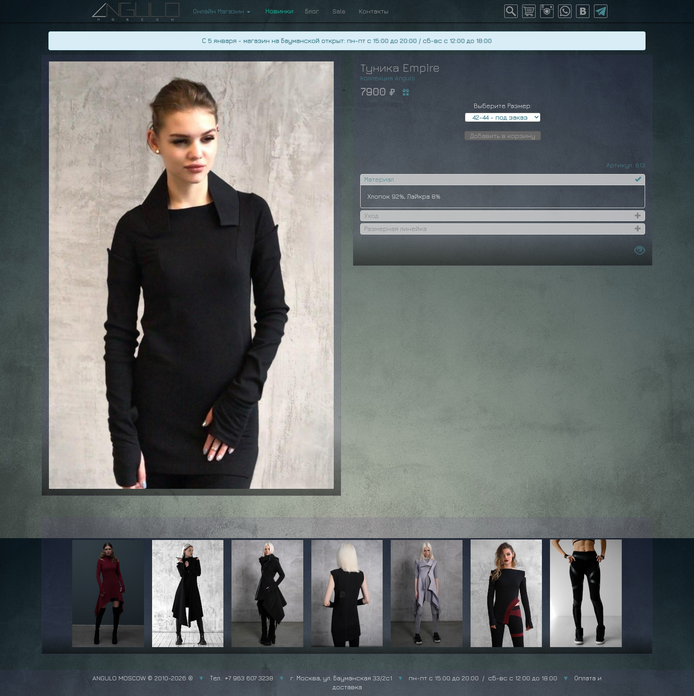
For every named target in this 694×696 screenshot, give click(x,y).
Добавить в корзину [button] (502, 135)
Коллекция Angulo (387, 78)
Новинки (278, 11)
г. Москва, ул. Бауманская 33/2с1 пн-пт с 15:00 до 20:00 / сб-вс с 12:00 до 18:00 (424, 678)
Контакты (373, 11)
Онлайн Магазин (221, 11)
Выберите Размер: (503, 105)
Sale (338, 11)
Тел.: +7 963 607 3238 (241, 678)
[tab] (503, 179)
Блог (312, 11)
